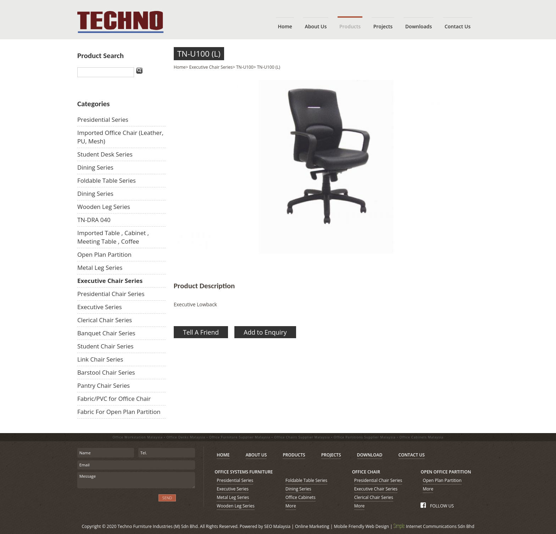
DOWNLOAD (370, 455)
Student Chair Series (105, 346)
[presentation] (115, 502)
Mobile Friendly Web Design (361, 526)
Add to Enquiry (265, 332)
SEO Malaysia (277, 526)
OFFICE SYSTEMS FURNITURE (244, 472)
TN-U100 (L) (199, 53)
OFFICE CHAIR (366, 472)
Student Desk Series (105, 154)
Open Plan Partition (104, 254)
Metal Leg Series (99, 267)
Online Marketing (312, 526)
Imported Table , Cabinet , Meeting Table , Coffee (113, 237)
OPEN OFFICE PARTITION (446, 472)
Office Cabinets (300, 497)
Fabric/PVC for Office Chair (114, 398)
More (290, 506)
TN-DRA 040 (94, 220)
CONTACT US (411, 455)
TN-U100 (245, 67)
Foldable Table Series (106, 180)
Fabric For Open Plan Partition (119, 412)
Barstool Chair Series (106, 372)
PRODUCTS (294, 455)
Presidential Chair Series (111, 294)
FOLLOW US (437, 506)
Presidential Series (102, 119)
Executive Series (99, 307)
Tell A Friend (201, 332)
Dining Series (95, 167)
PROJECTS (331, 455)
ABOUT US (256, 455)
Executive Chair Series (110, 281)
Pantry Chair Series (103, 385)
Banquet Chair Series (106, 333)
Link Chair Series (100, 359)
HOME (223, 455)
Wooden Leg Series (103, 207)
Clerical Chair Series (104, 320)
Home (180, 67)
